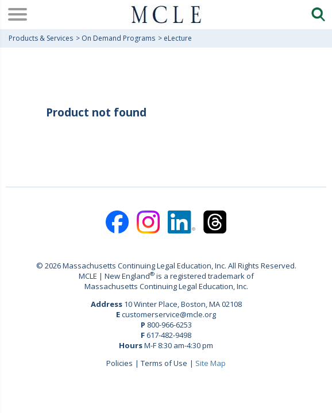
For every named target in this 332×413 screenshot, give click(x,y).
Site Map (210, 363)
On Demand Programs (118, 38)
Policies (119, 363)
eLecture (178, 38)
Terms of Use (164, 363)
